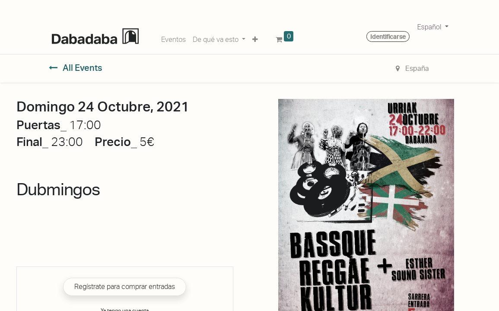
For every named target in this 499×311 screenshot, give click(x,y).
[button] (255, 38)
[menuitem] (173, 38)
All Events (76, 68)
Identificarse (388, 36)
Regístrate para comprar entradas (124, 286)
